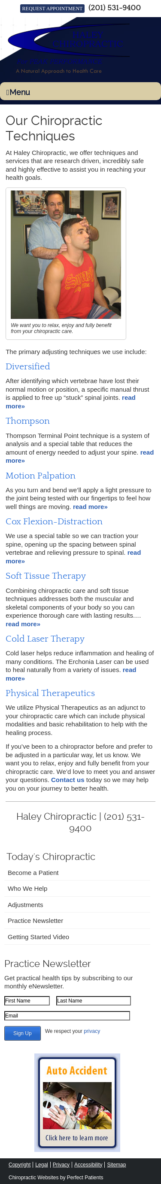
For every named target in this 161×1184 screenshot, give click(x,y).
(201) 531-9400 (114, 7)
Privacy (61, 1165)
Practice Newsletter (35, 920)
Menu (18, 92)
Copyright (19, 1165)
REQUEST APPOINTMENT (52, 9)
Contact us (68, 779)
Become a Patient (33, 872)
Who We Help (27, 888)
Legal (41, 1165)
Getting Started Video (38, 936)
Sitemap (116, 1165)
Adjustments (25, 904)
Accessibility (88, 1165)
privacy (92, 1031)
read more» (90, 506)
